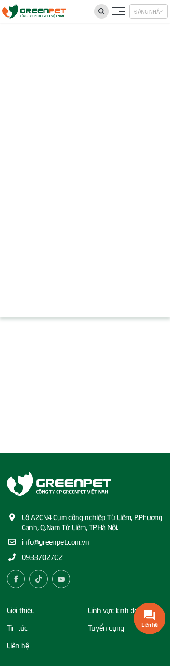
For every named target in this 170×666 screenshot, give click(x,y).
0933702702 (42, 556)
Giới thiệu (21, 609)
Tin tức (17, 627)
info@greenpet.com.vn (55, 541)
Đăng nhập (148, 11)
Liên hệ (18, 645)
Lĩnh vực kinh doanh (119, 609)
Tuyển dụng (106, 627)
